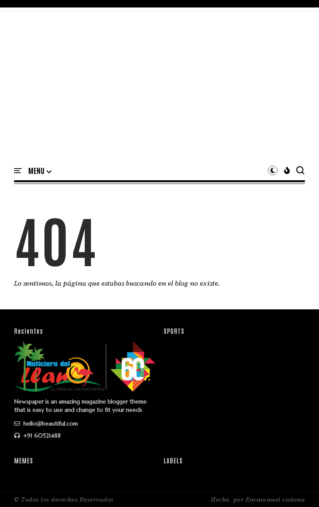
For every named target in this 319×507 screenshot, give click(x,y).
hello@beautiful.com (46, 423)
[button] (40, 171)
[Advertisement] (159, 94)
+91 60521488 (37, 435)
